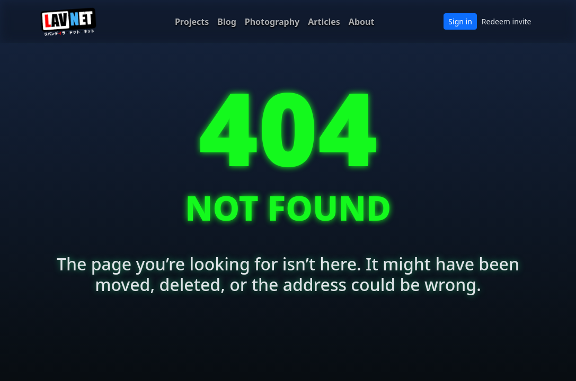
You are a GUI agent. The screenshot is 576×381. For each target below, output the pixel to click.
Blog (226, 22)
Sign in (460, 21)
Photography (272, 22)
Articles (324, 22)
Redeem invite (506, 21)
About (362, 22)
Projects (192, 22)
